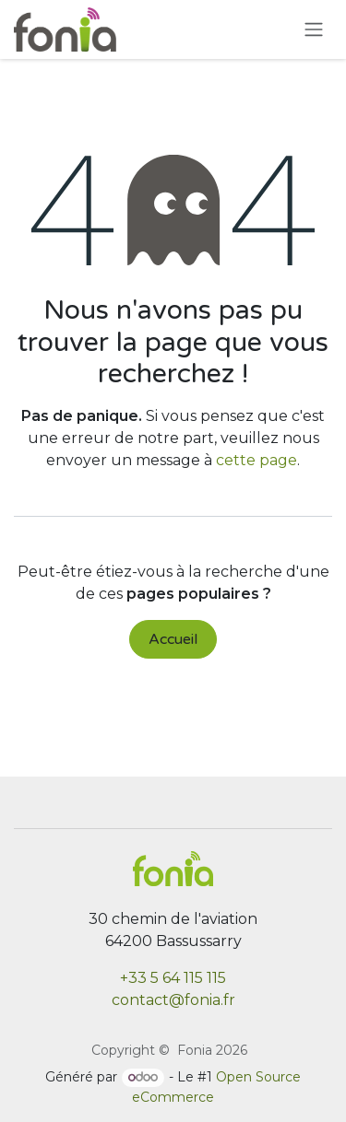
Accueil (173, 639)
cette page (256, 460)
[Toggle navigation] (313, 30)
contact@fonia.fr (173, 1000)
